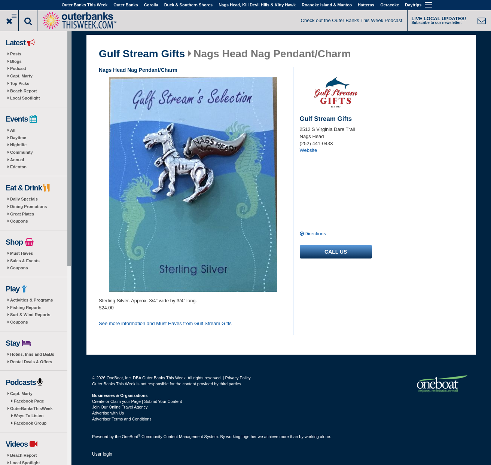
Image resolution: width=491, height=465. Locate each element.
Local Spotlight (25, 98)
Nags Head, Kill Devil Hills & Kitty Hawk (257, 5)
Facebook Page (29, 401)
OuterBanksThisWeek (31, 408)
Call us (335, 252)
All (12, 130)
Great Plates (22, 214)
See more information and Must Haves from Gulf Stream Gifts (165, 323)
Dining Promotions (28, 206)
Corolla (151, 5)
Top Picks (19, 83)
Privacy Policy (237, 378)
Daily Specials (24, 199)
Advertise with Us (108, 413)
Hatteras (366, 5)
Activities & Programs (31, 300)
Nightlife (18, 145)
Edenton (18, 167)
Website (308, 150)
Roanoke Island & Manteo (327, 5)
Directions (315, 233)
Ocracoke (389, 5)
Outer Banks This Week (85, 5)
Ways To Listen (28, 415)
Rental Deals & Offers (31, 362)
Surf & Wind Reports (30, 314)
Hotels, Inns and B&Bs (32, 354)
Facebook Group (30, 423)
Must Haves (21, 253)
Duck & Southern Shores (188, 5)
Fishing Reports (26, 307)
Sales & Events (25, 260)
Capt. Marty (21, 76)
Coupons (19, 221)
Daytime (18, 137)
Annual (17, 159)
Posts (15, 54)
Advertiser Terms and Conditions (122, 419)
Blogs (16, 61)
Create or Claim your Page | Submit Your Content (137, 401)
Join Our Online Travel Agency (120, 407)
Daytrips (413, 5)
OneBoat (131, 436)
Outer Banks (125, 5)
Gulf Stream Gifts (142, 53)
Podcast (18, 68)
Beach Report (23, 91)
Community (21, 152)
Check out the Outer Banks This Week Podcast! (352, 20)
